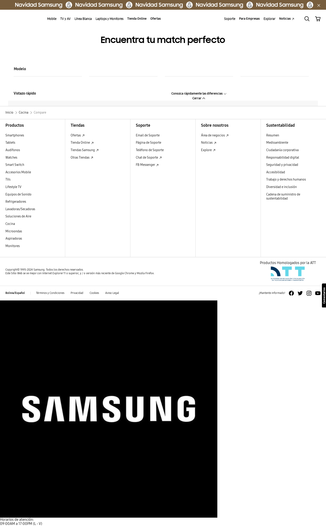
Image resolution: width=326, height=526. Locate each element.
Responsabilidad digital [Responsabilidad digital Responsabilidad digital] (282, 157)
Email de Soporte (148, 135)
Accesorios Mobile (18, 172)
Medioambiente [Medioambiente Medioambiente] (277, 143)
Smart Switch (14, 165)
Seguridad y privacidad (282, 165)
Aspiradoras (13, 238)
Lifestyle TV (13, 187)
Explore (208, 150)
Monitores (12, 246)
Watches (11, 157)
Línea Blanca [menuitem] (83, 19)
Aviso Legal (112, 293)
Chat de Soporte (149, 157)
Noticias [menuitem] (286, 19)
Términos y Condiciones (50, 293)
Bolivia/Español (15, 293)
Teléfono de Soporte (150, 150)
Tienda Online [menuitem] (136, 19)
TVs (7, 179)
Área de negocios (215, 135)
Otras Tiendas (82, 157)
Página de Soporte (148, 143)
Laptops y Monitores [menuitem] (109, 19)
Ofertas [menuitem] (155, 19)
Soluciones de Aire (18, 216)
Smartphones (14, 135)
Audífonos (12, 150)
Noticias (208, 143)
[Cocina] (23, 112)
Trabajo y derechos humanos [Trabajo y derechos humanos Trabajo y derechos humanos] (286, 179)
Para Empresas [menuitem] (249, 19)
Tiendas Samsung (85, 150)
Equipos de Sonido (18, 194)
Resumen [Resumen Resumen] (272, 135)
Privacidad (77, 293)
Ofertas (78, 135)
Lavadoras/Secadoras (20, 209)
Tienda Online (82, 143)
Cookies (94, 293)
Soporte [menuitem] (229, 19)
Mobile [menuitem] (51, 19)
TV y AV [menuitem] (65, 19)
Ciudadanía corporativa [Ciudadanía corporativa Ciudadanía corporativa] (282, 150)
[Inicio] (9, 112)
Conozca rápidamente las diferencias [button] (199, 93)
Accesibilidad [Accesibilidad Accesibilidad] (275, 172)
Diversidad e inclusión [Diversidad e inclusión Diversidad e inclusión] (281, 187)
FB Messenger (147, 165)
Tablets (10, 143)
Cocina (10, 224)
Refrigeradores (15, 202)
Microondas (13, 231)
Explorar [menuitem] (269, 19)
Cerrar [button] (199, 98)
